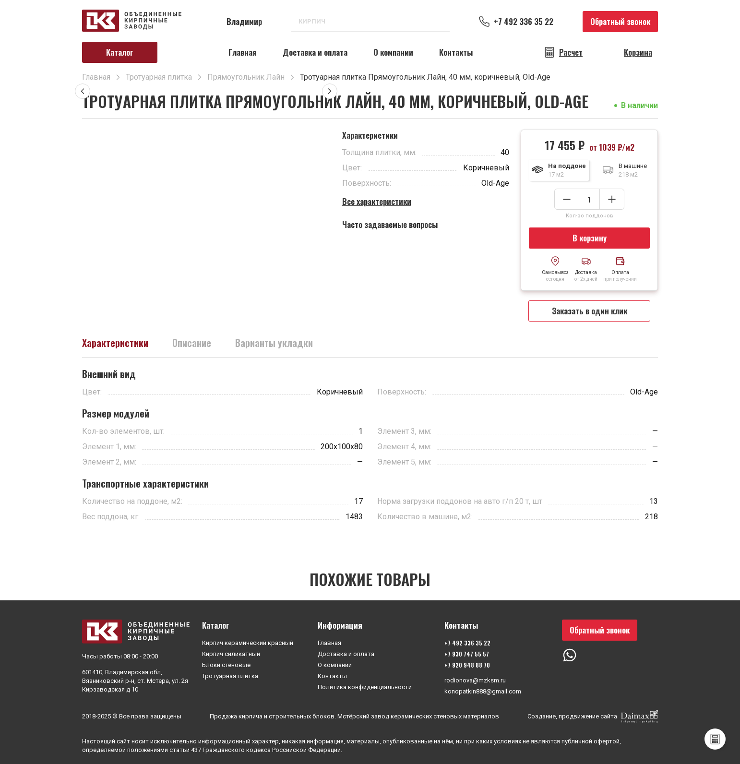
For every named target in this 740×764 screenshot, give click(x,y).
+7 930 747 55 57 (466, 654)
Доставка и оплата (315, 52)
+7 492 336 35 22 (523, 21)
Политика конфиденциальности (365, 687)
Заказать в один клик (589, 311)
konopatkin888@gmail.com (482, 691)
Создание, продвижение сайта (592, 716)
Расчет (571, 52)
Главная (242, 52)
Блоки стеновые (226, 664)
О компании (393, 52)
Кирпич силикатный (231, 653)
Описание (191, 342)
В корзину (590, 238)
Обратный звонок (620, 21)
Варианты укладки (274, 342)
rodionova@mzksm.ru (475, 680)
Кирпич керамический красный (247, 642)
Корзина (638, 52)
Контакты (456, 52)
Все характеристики (376, 201)
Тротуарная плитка (230, 676)
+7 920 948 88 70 (467, 665)
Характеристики (115, 342)
